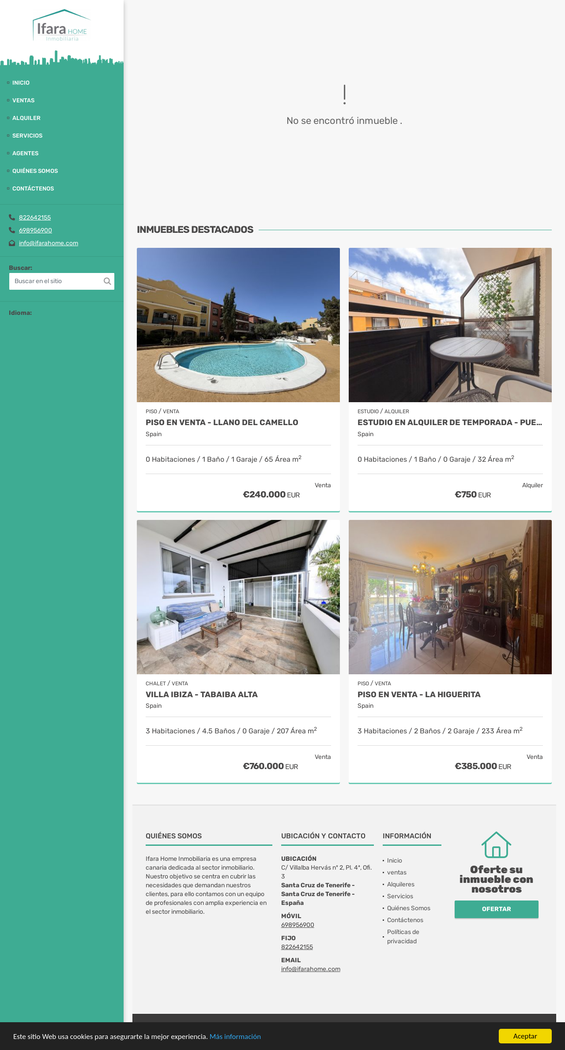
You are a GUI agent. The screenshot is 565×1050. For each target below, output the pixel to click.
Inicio (21, 82)
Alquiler (26, 118)
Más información (235, 1036)
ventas (23, 100)
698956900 (35, 230)
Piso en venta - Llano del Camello (222, 422)
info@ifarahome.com (48, 243)
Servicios (27, 135)
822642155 (35, 217)
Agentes (25, 153)
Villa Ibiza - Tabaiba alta (202, 694)
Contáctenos (33, 188)
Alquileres (400, 884)
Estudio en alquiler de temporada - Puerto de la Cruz (450, 422)
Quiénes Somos (35, 171)
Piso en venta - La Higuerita (419, 694)
